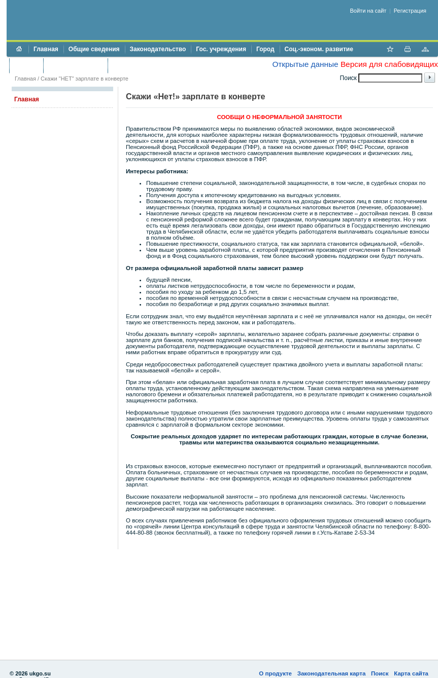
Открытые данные (305, 64)
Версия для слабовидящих (389, 64)
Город (265, 49)
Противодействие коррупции (156, 65)
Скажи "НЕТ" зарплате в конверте (84, 79)
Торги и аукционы (75, 65)
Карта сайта (411, 673)
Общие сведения (94, 49)
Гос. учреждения (221, 49)
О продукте (275, 673)
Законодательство (158, 49)
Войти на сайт (368, 11)
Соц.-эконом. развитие (319, 49)
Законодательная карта (331, 673)
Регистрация (410, 11)
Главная (45, 49)
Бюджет (26, 65)
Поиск (380, 673)
